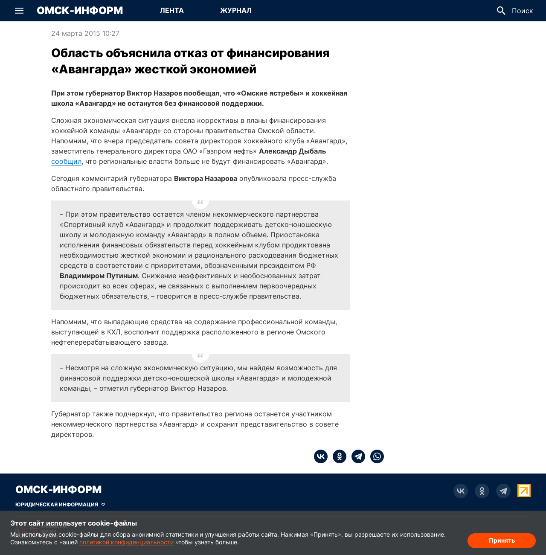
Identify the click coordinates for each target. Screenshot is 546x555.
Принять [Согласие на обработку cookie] (502, 540)
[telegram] (355, 456)
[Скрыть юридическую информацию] (60, 504)
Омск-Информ (80, 11)
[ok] (337, 456)
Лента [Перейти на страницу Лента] (172, 10)
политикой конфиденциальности (126, 542)
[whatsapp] (374, 456)
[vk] (321, 456)
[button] (19, 10)
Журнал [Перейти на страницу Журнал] (236, 10)
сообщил (66, 161)
